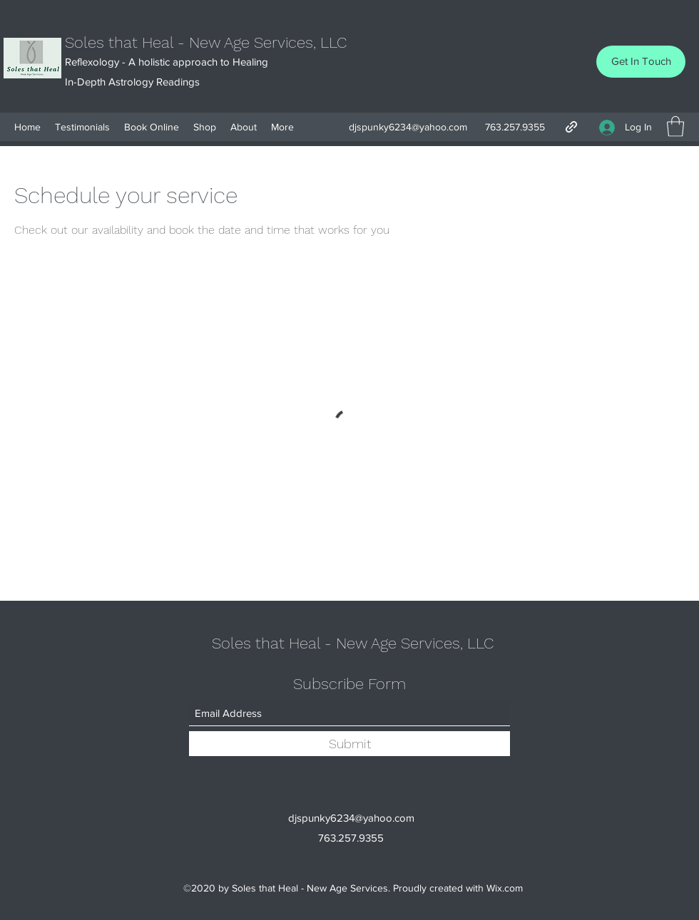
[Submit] (349, 743)
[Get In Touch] (640, 62)
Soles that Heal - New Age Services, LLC (206, 42)
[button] (675, 126)
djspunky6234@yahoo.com (408, 127)
